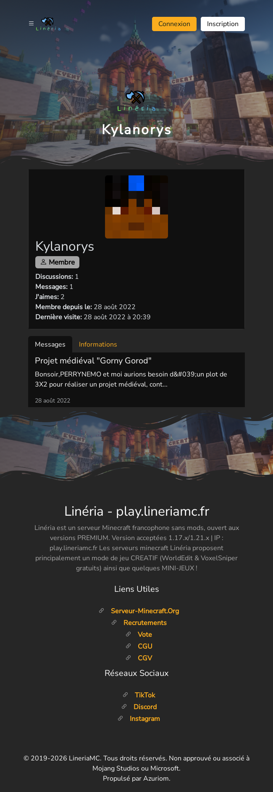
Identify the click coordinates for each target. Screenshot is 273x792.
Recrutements (139, 623)
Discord (139, 707)
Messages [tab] (50, 344)
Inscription (223, 24)
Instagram (138, 718)
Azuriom (156, 778)
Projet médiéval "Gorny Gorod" (93, 360)
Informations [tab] (98, 344)
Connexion (174, 24)
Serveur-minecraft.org (138, 611)
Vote (138, 634)
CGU (138, 646)
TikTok (138, 695)
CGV (138, 658)
